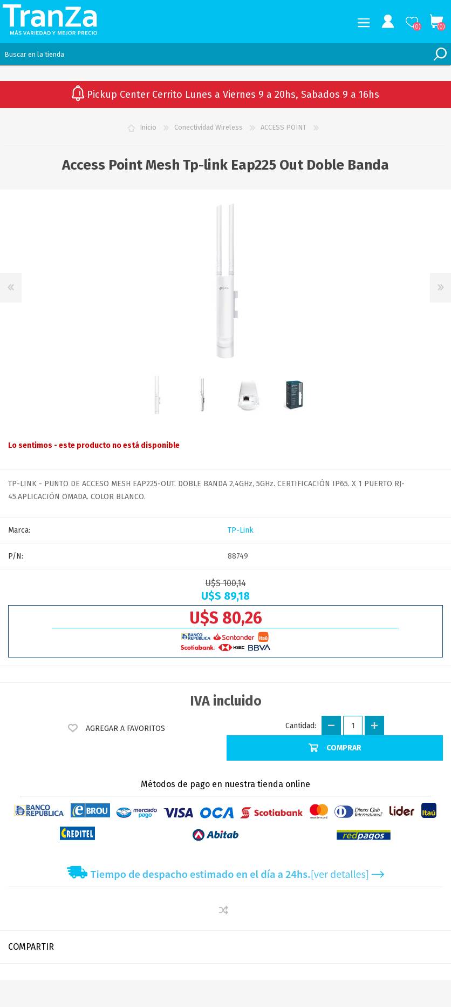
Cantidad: (300, 725)
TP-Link (241, 530)
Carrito (436, 21)
